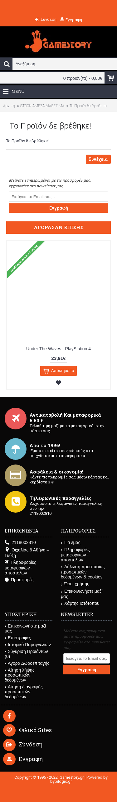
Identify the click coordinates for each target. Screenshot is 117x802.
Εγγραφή (58, 208)
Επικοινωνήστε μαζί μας (81, 594)
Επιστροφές (18, 637)
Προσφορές (19, 579)
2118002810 (20, 542)
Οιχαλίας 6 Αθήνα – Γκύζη (27, 552)
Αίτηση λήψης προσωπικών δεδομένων (19, 675)
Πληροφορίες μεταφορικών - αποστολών (20, 567)
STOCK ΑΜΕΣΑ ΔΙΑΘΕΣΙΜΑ (42, 106)
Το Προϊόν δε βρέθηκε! (89, 106)
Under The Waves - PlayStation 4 (58, 348)
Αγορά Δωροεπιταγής (27, 663)
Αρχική (9, 106)
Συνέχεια (98, 159)
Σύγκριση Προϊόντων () (26, 654)
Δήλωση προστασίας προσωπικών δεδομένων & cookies (83, 571)
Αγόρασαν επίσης (58, 227)
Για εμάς (70, 542)
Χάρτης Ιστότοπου (80, 603)
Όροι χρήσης (75, 584)
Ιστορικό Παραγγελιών (28, 644)
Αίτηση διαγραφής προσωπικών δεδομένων (24, 691)
